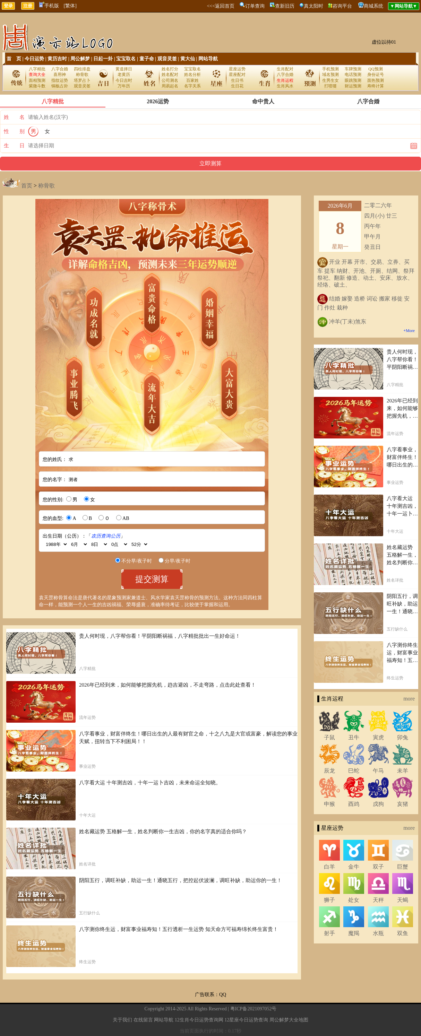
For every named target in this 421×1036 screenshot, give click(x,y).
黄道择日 (123, 69)
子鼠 (329, 737)
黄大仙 (187, 58)
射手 (329, 933)
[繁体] (70, 5)
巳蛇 (353, 771)
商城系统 (373, 6)
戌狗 (378, 804)
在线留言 (143, 1019)
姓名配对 (170, 74)
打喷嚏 (330, 86)
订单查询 (255, 6)
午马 (378, 771)
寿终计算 (375, 86)
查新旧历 (284, 6)
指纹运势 (59, 80)
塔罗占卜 (82, 80)
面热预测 (375, 80)
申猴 (329, 804)
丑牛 (353, 737)
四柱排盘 (82, 69)
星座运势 (237, 69)
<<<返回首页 (220, 6)
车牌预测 (353, 69)
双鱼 (402, 933)
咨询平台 (342, 6)
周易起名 (170, 86)
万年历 (124, 86)
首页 (26, 186)
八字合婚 (59, 69)
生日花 (237, 86)
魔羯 (353, 933)
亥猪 (402, 804)
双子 (378, 867)
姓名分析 (192, 74)
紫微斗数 (37, 86)
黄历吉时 (57, 58)
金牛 (353, 867)
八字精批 (37, 69)
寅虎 (378, 737)
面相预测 (37, 80)
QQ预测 (375, 69)
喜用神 (59, 74)
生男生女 (330, 80)
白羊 (329, 867)
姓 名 (14, 117)
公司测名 (170, 80)
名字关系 (192, 86)
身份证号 (375, 74)
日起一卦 (103, 58)
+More (409, 330)
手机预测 (330, 69)
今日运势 (34, 58)
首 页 (14, 58)
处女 (353, 900)
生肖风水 (285, 86)
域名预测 (330, 74)
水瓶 (378, 933)
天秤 (378, 900)
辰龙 (329, 771)
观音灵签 (167, 58)
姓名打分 (170, 69)
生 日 (14, 145)
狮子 (329, 900)
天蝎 (402, 900)
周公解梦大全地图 (288, 1019)
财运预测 (353, 86)
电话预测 (353, 74)
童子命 (146, 58)
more (409, 699)
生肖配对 (285, 69)
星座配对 (237, 74)
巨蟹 (402, 867)
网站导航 (208, 58)
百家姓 (192, 80)
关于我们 (122, 1019)
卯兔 (402, 737)
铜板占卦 (59, 86)
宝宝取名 (126, 58)
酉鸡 (353, 804)
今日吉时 (123, 80)
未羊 (402, 771)
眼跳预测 (353, 80)
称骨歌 (82, 74)
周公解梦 (80, 58)
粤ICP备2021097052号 (253, 1008)
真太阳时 (313, 6)
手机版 (49, 5)
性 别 (14, 131)
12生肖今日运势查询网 (199, 1019)
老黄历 (124, 74)
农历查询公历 (105, 536)
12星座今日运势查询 (246, 1019)
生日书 (237, 80)
